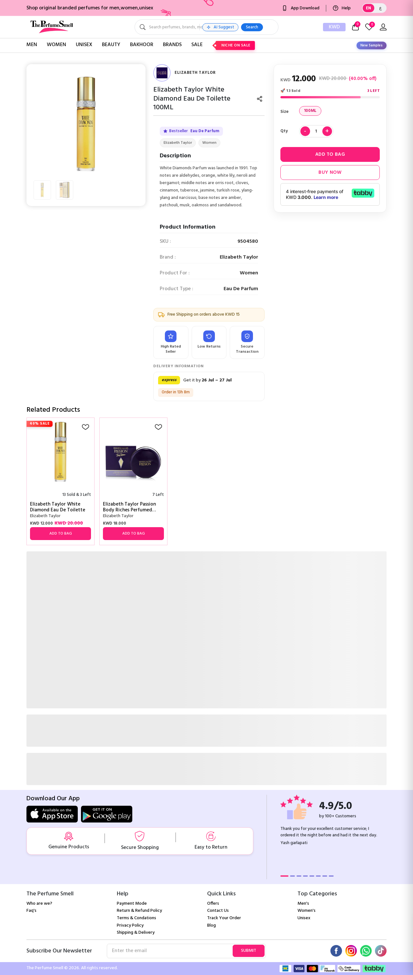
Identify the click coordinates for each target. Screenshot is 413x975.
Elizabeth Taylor (178, 143)
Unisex (84, 45)
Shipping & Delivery (136, 932)
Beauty (111, 45)
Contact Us (218, 910)
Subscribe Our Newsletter (59, 951)
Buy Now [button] (329, 172)
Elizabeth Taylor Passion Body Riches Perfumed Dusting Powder (129, 507)
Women (56, 45)
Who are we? (39, 903)
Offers (213, 903)
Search (299, 27)
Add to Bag (330, 154)
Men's (303, 903)
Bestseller (191, 131)
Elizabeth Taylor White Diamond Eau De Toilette (57, 507)
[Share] (260, 98)
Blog (211, 925)
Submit (248, 950)
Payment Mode (132, 903)
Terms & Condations (136, 918)
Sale (197, 45)
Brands (172, 45)
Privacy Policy (130, 925)
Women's (306, 910)
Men (31, 45)
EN (368, 8)
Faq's (31, 910)
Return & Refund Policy (139, 910)
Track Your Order (224, 918)
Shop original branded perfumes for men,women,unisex (89, 8)
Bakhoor (141, 45)
